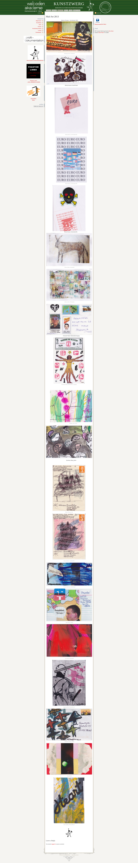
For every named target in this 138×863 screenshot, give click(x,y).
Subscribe (99, 13)
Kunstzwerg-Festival (36, 28)
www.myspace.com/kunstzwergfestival (35, 60)
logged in (54, 844)
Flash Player (101, 32)
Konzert (39, 26)
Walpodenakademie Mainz (100, 24)
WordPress (67, 854)
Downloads (48, 10)
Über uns (66, 10)
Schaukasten (38, 32)
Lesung (39, 30)
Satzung (70, 10)
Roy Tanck (111, 31)
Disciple (73, 854)
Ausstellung (38, 22)
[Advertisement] (100, 63)
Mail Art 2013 (60, 10)
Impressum (54, 10)
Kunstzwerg (69, 3)
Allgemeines (38, 20)
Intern (40, 24)
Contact (39, 13)
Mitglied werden (77, 10)
